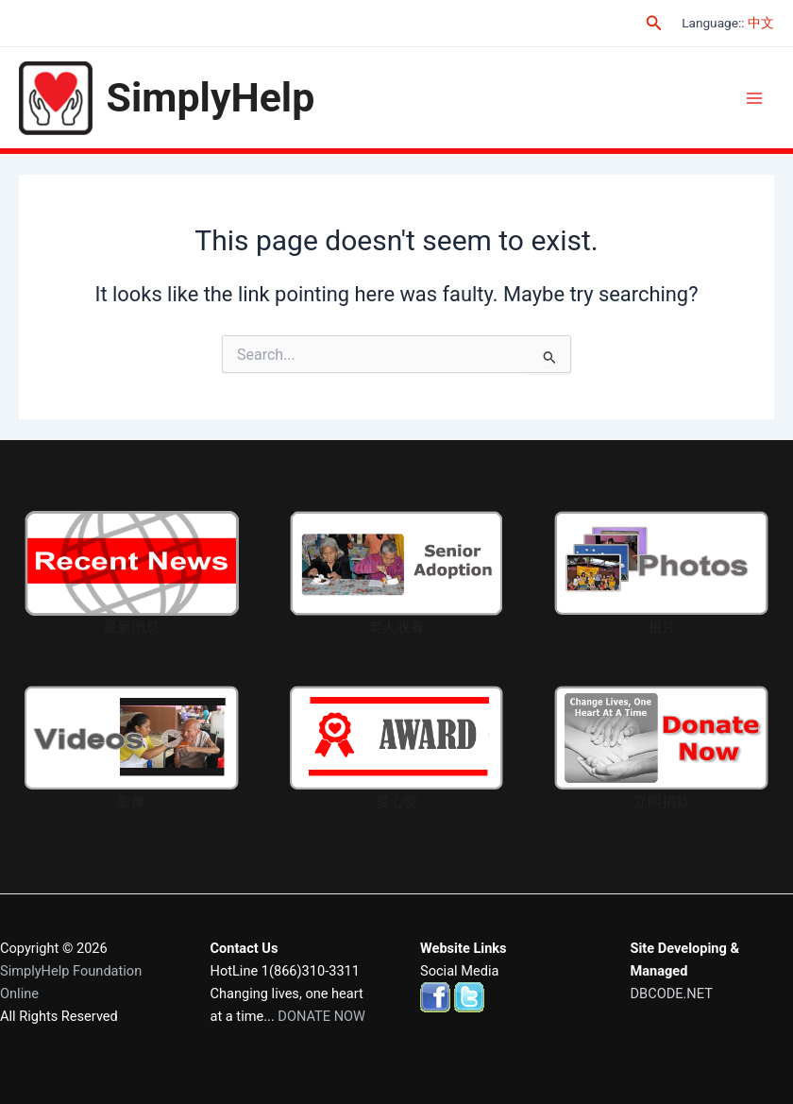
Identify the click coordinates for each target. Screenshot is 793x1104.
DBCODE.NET (672, 993)
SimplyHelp (211, 97)
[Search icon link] (654, 23)
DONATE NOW (321, 1016)
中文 (761, 22)
